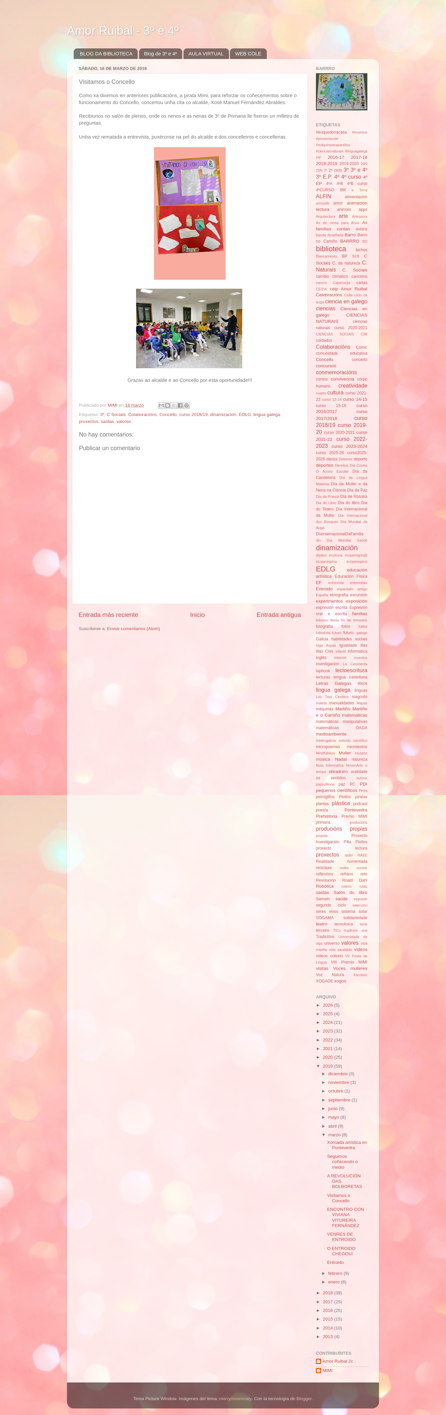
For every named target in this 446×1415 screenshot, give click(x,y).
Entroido (324, 588)
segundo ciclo (331, 905)
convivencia (342, 379)
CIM (364, 334)
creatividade (352, 385)
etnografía (339, 595)
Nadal (341, 759)
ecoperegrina (326, 561)
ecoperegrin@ (356, 555)
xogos (340, 980)
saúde (341, 898)
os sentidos (331, 778)
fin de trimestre (354, 620)
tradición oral (355, 930)
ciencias (325, 308)
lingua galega (267, 414)
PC (352, 784)
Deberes (345, 459)
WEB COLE (248, 53)
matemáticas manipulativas (341, 721)
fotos (345, 626)
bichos (361, 250)
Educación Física (351, 576)
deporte (360, 459)
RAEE (362, 855)
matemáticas (354, 715)
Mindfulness (325, 753)
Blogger (304, 1398)
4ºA (329, 183)
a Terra (359, 190)
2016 (328, 1310)
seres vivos (327, 911)
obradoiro (338, 771)
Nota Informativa (329, 765)
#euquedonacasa (331, 132)
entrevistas (358, 583)
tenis (363, 924)
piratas (361, 797)
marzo (335, 1134)
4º (336, 177)
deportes (325, 465)
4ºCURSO (325, 190)
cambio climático (332, 276)
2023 (328, 1031)
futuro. (348, 632)
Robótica (325, 886)
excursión (358, 595)
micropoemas (328, 746)
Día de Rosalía (353, 496)
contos (322, 379)
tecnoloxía (343, 924)
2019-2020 (349, 163)
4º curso (351, 177)
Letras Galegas (333, 683)
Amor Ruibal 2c (338, 1361)
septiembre (340, 1099)
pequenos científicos (336, 790)
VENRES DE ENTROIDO (341, 1237)
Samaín (323, 899)
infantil (340, 651)
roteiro (346, 886)
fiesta (334, 620)
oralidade (359, 771)
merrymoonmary (235, 1398)
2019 (328, 1066)
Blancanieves (326, 256)
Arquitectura (325, 216)
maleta (321, 703)
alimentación (356, 197)
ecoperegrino (356, 561)
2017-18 (359, 157)
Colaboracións (142, 414)
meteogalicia (326, 740)
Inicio (197, 614)
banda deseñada (329, 235)
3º (102, 414)
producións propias (341, 829)
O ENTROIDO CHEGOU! (341, 1251)
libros (362, 683)
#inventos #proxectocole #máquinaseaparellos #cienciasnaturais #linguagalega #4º (341, 144)
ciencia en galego (346, 301)
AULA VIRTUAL (206, 53)
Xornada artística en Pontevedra (347, 1145)
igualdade (348, 645)
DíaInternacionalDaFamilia (339, 534)
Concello (168, 414)
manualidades (341, 703)
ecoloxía (335, 555)
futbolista (323, 633)
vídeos (360, 949)
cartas (361, 282)
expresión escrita (331, 607)
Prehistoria (326, 816)
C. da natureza (346, 263)
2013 (328, 1336)
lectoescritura (351, 670)
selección (359, 905)
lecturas (323, 677)
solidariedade (355, 917)
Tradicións (325, 936)
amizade (323, 203)
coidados (324, 340)
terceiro (322, 930)
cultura (336, 392)
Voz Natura (330, 975)
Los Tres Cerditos (332, 697)
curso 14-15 (355, 399)
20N (364, 164)
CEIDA (321, 289)
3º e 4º (358, 170)
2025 (328, 1013)
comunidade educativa (341, 353)
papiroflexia (325, 784)
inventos (360, 658)
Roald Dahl (354, 880)
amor (338, 203)
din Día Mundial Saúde (341, 540)
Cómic (361, 347)
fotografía (324, 626)
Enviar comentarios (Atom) (133, 628)
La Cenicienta (355, 664)
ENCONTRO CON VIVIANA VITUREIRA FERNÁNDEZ (345, 1217)
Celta (348, 295)
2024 (328, 1022)
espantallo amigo (352, 589)
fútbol (363, 626)
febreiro (322, 620)
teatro (322, 923)
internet (340, 658)
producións (358, 822)
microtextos (357, 746)
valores (123, 421)
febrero (336, 1273)
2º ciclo (335, 170)
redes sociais (353, 868)
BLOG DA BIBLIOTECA (106, 53)
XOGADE (324, 981)
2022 (328, 1039)
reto (363, 874)
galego (362, 633)
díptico (321, 555)
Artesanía (359, 216)
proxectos (89, 421)
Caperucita (341, 283)
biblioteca (331, 249)
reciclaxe (324, 867)
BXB (355, 256)
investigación (327, 664)
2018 (328, 1292)
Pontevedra (355, 809)
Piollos (345, 797)
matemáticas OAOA (341, 728)
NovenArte (354, 765)
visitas (322, 968)
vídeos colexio (329, 956)
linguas (361, 690)
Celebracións (329, 294)
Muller (345, 752)
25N (319, 170)
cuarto (321, 393)
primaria (323, 822)
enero (334, 1281)
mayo (334, 1117)
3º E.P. (324, 177)
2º (325, 170)
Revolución (326, 880)
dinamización (223, 414)
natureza (359, 759)
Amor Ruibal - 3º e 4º (123, 30)
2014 (328, 1328)
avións (361, 229)
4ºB (339, 183)
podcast (360, 803)
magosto (359, 696)
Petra (363, 791)
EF (319, 582)
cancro (321, 283)
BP (344, 256)
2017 (328, 1301)
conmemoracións (336, 372)
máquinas (325, 709)
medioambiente (331, 734)
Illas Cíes (325, 651)
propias (322, 836)
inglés (321, 657)
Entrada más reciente (108, 614)
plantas (322, 803)
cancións (359, 276)
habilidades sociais (349, 639)
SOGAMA (325, 917)
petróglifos (325, 797)
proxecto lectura (341, 848)
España (322, 595)
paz (342, 784)
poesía (322, 810)
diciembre (338, 1073)
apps (363, 209)
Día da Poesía (327, 497)
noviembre (339, 1082)
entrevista (336, 583)
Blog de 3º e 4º (160, 53)
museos (361, 753)
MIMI (328, 1370)
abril (333, 1126)
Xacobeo (360, 975)
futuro (336, 633)
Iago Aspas (326, 645)
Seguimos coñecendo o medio (342, 1161)
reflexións (324, 874)
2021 (328, 1048)
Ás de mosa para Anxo (337, 223)
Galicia (322, 639)
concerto (359, 359)
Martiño (342, 708)
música (323, 759)
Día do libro (348, 503)
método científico (353, 740)
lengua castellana (350, 677)
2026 (328, 1005)
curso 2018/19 (193, 414)
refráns (346, 874)
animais (344, 209)
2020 (328, 1057)
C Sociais (116, 414)
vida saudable (340, 950)
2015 (328, 1319)
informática (357, 651)
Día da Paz (357, 490)
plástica (341, 803)
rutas (363, 886)
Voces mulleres (350, 968)
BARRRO (349, 241)
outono (361, 778)
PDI (364, 784)
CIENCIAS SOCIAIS (335, 334)
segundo (360, 899)
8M (343, 190)
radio (349, 855)
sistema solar (354, 911)
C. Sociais (355, 269)
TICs (337, 930)
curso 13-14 (332, 399)
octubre (336, 1091)
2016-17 (336, 157)
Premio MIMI (354, 816)
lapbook (323, 671)
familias (359, 613)
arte (343, 216)
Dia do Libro (326, 503)
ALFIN (323, 196)
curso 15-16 (331, 405)
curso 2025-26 (330, 452)
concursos (326, 365)
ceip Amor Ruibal (348, 288)
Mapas (362, 703)
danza (331, 459)
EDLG (245, 414)
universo (331, 943)
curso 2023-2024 (349, 446)
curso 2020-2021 (339, 432)
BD (364, 241)
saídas (107, 421)
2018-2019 (326, 163)
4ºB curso (357, 183)
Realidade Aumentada (341, 861)
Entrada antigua (279, 614)
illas (363, 645)
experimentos (329, 601)
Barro (350, 234)
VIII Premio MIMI (349, 962)
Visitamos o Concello (338, 1198)
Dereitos (341, 465)
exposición (356, 601)
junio (333, 1108)
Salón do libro (350, 892)
